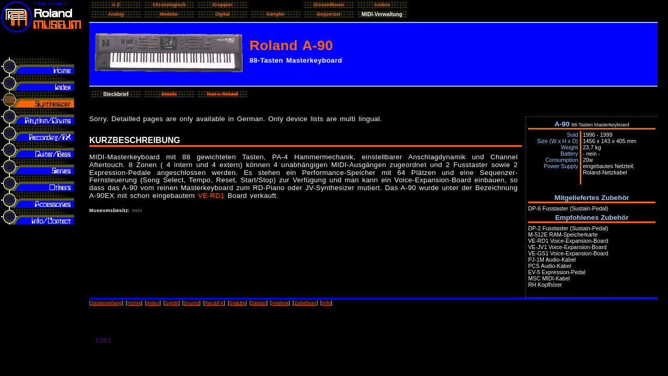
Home (134, 303)
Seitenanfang (106, 303)
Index (153, 303)
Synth (171, 303)
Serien (258, 303)
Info (326, 303)
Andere (280, 303)
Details (169, 94)
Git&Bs (237, 303)
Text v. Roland (222, 94)
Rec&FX (214, 303)
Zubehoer (305, 303)
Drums (191, 303)
